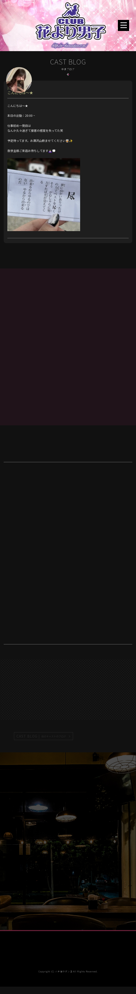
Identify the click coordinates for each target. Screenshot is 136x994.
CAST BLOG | (41, 736)
